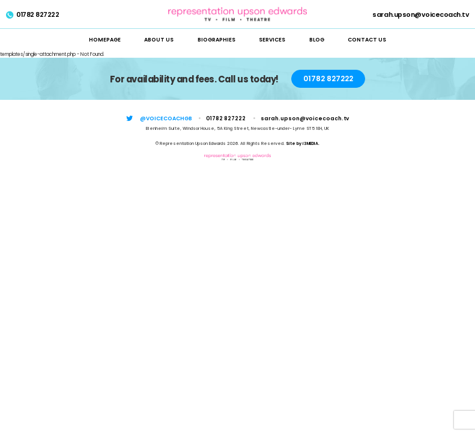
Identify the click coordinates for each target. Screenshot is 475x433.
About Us (159, 39)
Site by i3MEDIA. (302, 143)
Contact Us (367, 39)
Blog (316, 39)
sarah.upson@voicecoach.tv (420, 15)
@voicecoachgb (166, 118)
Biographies (216, 39)
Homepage (105, 39)
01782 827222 (32, 15)
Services (272, 39)
